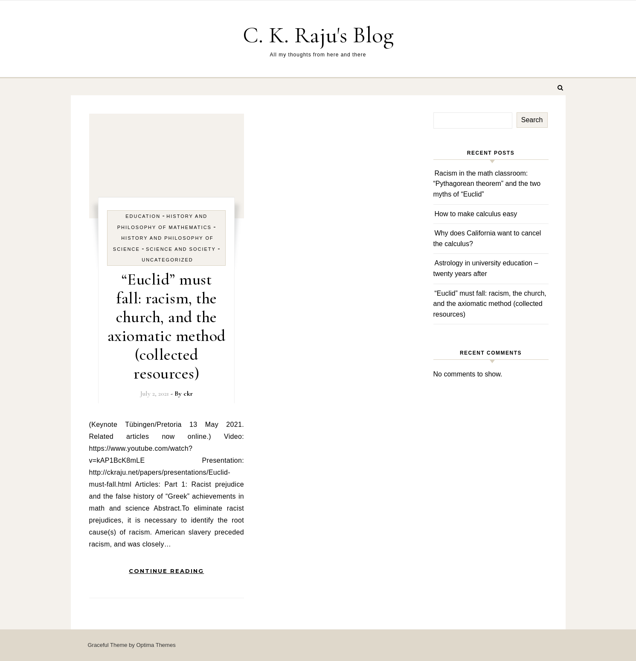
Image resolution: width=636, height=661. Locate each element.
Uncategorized (167, 259)
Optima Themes (155, 645)
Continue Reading (166, 570)
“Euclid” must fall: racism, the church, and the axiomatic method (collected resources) (166, 326)
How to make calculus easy (476, 213)
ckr (188, 393)
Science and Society (181, 249)
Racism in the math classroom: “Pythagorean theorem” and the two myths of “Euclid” (487, 184)
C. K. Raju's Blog (318, 35)
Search (532, 119)
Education (142, 216)
